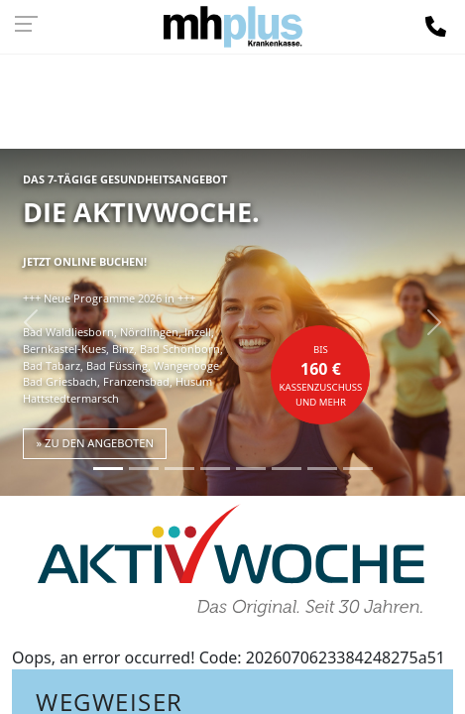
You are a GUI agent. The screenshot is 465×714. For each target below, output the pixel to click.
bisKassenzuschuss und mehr (321, 376)
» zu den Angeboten (95, 442)
